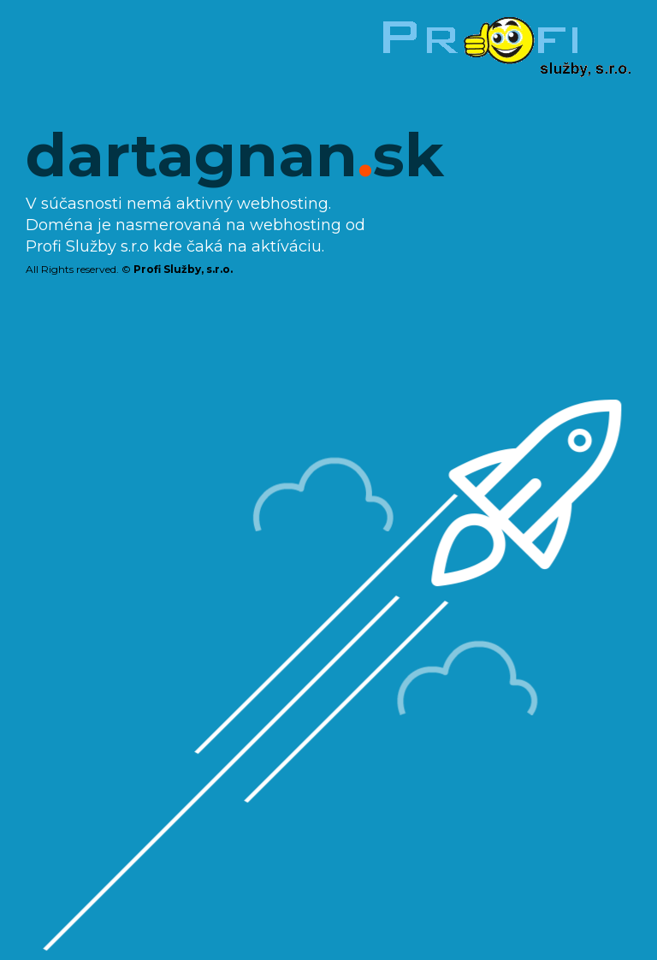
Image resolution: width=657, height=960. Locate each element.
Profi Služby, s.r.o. (183, 269)
